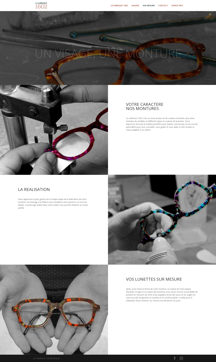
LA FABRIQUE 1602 (119, 6)
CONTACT (163, 6)
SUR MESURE (149, 6)
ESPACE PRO (177, 6)
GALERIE (135, 6)
